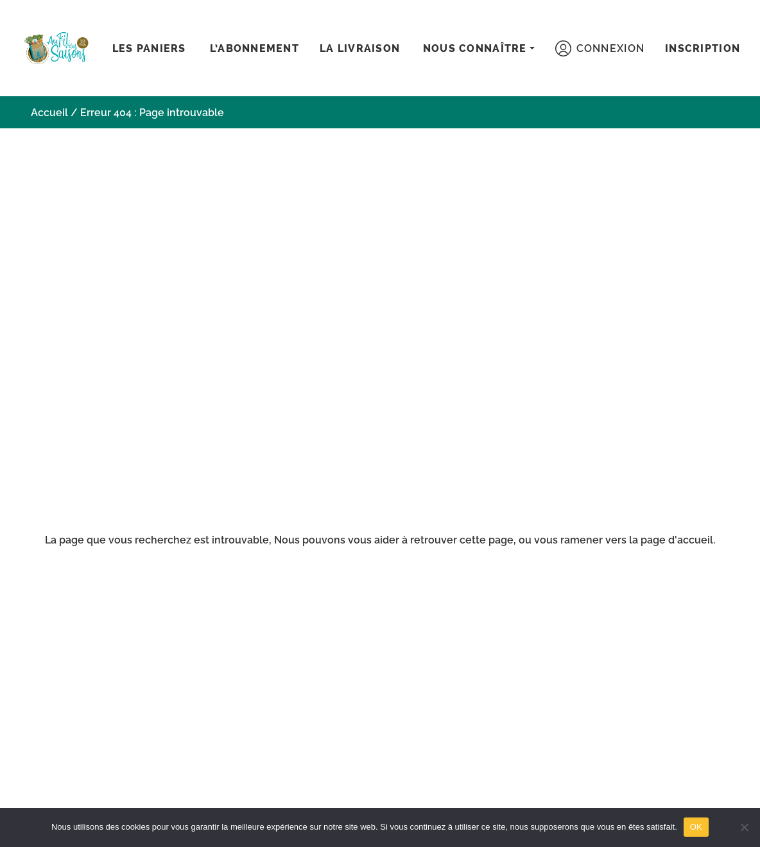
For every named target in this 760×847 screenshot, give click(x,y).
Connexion (600, 48)
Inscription (702, 48)
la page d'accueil (671, 540)
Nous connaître (475, 48)
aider (386, 540)
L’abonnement (254, 48)
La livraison (360, 48)
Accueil (49, 113)
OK (696, 827)
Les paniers (149, 48)
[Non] (744, 827)
